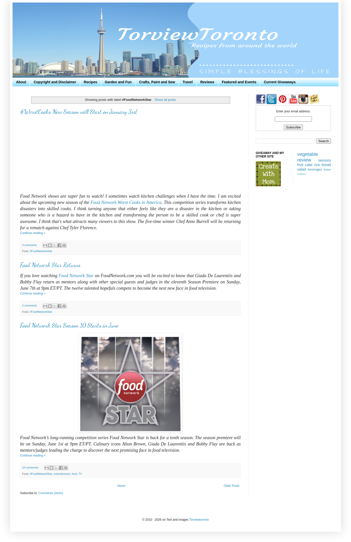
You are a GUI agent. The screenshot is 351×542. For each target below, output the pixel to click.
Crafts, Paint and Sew (157, 82)
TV (80, 473)
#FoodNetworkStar (41, 251)
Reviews (207, 82)
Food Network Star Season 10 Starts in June (69, 325)
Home (121, 486)
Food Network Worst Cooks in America (126, 202)
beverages (315, 169)
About (21, 82)
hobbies (301, 174)
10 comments (30, 467)
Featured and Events (239, 82)
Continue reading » (32, 233)
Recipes (90, 82)
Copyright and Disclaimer (55, 82)
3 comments (29, 245)
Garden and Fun (118, 82)
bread (326, 165)
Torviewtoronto (199, 519)
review (304, 160)
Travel (188, 82)
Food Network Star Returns (50, 265)
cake (308, 165)
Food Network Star (76, 275)
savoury (324, 160)
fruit (300, 165)
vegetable (307, 154)
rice (317, 165)
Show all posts (165, 100)
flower (327, 169)
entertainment (62, 473)
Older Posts (231, 486)
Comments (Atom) (50, 493)
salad (301, 169)
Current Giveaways (280, 82)
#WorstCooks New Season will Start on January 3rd (78, 111)
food (74, 473)
